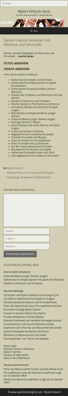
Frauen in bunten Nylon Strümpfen (25, 313)
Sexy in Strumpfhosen (17, 358)
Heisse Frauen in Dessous (19, 349)
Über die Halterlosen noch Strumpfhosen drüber (33, 306)
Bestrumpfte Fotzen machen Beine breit (39, 369)
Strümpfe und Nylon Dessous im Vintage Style (31, 295)
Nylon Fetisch (15, 168)
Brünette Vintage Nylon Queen (22, 309)
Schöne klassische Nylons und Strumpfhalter (30, 302)
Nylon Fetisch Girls (34, 11)
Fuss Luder (10, 346)
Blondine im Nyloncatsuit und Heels (25, 335)
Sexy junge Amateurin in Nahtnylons (29, 177)
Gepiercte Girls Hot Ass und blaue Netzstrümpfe (33, 327)
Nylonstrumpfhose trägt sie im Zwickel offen (32, 374)
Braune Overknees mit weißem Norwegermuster (33, 320)
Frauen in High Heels (16, 355)
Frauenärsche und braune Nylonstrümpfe (29, 324)
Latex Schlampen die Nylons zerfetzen (26, 331)
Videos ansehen (16, 69)
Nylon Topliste (12, 352)
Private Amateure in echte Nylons (24, 317)
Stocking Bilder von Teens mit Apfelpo (26, 338)
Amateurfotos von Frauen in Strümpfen (30, 172)
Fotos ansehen (16, 63)
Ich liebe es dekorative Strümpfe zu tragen (29, 298)
